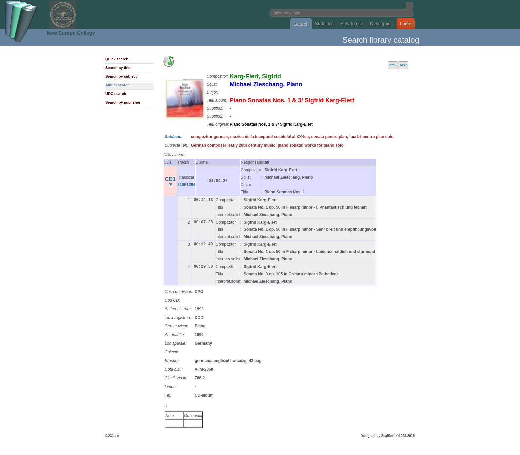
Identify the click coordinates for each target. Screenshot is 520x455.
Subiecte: (174, 137)
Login (405, 23)
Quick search (116, 59)
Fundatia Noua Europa (151, 14)
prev (392, 65)
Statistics (324, 23)
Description (381, 23)
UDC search (115, 94)
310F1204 (186, 184)
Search (300, 23)
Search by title (117, 68)
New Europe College (71, 33)
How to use (351, 23)
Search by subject (121, 76)
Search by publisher (122, 102)
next (403, 65)
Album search (117, 85)
